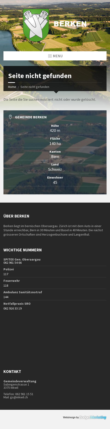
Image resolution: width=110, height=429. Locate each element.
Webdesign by (85, 417)
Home (12, 87)
